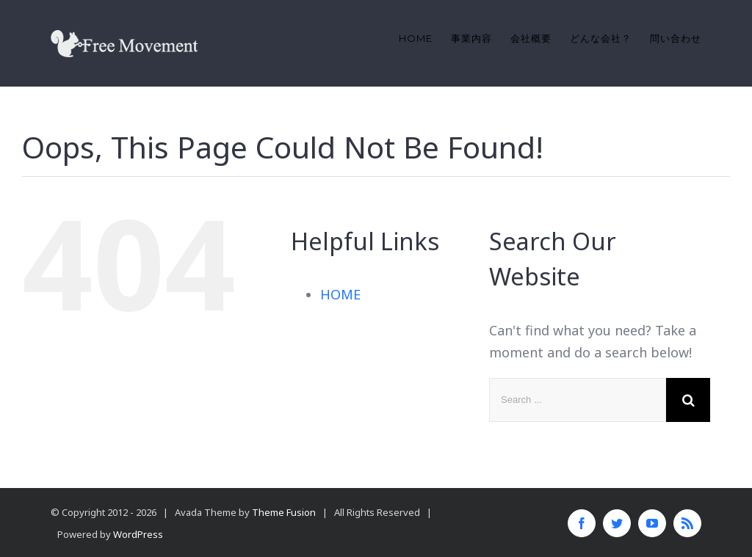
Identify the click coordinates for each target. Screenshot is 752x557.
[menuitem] (425, 38)
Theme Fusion (284, 512)
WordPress (138, 534)
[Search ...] (577, 400)
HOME (340, 294)
